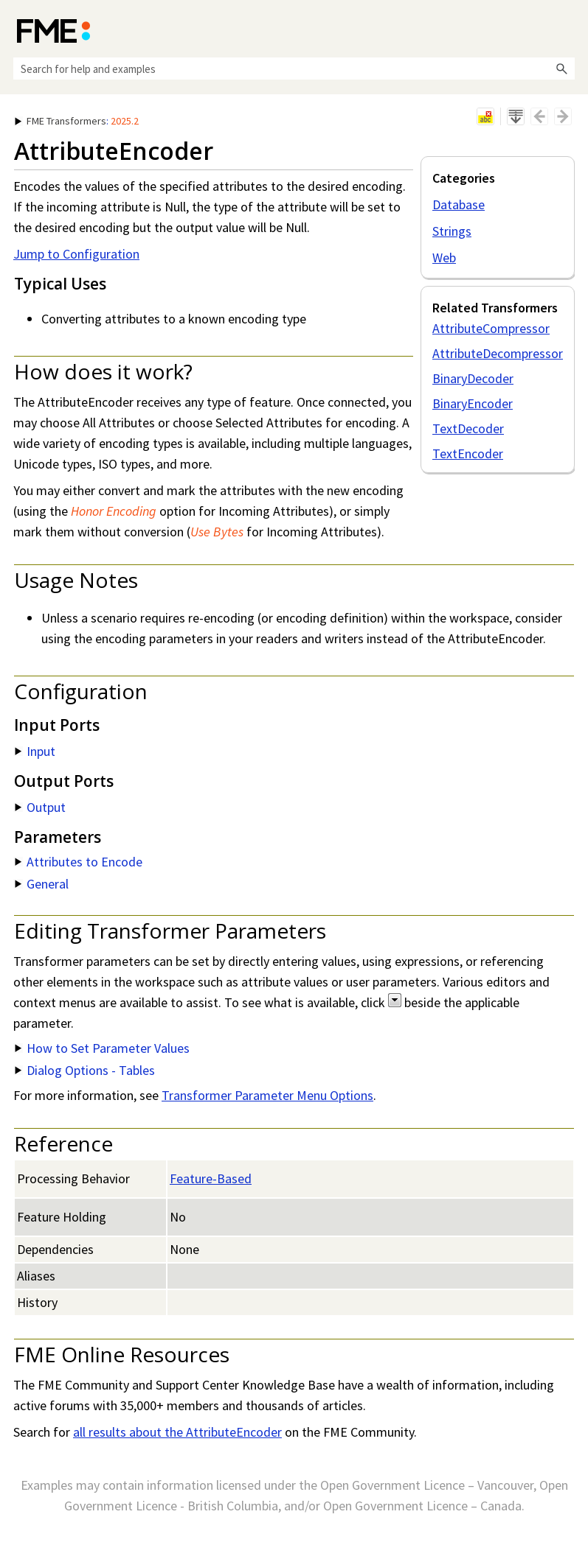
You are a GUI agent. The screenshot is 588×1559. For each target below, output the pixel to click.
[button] (561, 68)
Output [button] (40, 807)
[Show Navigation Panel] (566, 29)
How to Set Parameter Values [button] (102, 1048)
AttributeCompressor (491, 328)
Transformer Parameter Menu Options (267, 1095)
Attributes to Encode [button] (78, 861)
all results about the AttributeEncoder (177, 1431)
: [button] (77, 120)
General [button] (42, 883)
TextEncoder (467, 453)
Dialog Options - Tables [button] (85, 1070)
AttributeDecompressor (497, 353)
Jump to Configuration (76, 253)
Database (458, 204)
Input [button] (35, 751)
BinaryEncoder (472, 403)
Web (444, 257)
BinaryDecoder (472, 378)
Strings (451, 231)
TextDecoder (468, 428)
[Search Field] (294, 68)
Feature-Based (211, 1178)
